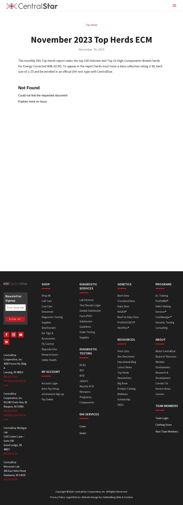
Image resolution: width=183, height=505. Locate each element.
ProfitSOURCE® (126, 322)
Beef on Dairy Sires (128, 317)
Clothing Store (163, 424)
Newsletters (124, 378)
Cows (83, 426)
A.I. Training (161, 295)
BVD (82, 375)
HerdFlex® (123, 327)
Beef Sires (123, 295)
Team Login (161, 418)
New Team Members (166, 431)
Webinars (122, 394)
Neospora (85, 391)
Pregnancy (86, 397)
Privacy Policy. (58, 497)
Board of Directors (165, 356)
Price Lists (123, 351)
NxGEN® (122, 311)
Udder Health (49, 360)
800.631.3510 (10, 376)
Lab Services (87, 300)
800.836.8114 (10, 453)
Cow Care (47, 306)
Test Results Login (90, 305)
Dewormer (47, 311)
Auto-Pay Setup (50, 388)
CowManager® (163, 317)
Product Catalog (126, 388)
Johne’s (84, 381)
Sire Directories (126, 356)
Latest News (124, 367)
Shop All (46, 295)
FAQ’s (120, 404)
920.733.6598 (10, 479)
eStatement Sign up (53, 394)
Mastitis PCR (87, 386)
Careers (159, 394)
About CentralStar (165, 351)
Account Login (50, 383)
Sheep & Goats (50, 354)
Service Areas (162, 388)
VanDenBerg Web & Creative (118, 497)
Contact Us (161, 383)
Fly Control (48, 344)
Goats (83, 433)
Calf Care (47, 301)
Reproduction (49, 349)
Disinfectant (49, 327)
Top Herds (91, 25)
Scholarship (123, 399)
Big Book (122, 383)
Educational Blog (126, 362)
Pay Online (47, 399)
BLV (82, 370)
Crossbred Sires (126, 301)
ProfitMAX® (161, 301)
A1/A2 (83, 365)
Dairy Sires (123, 306)
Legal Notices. (73, 497)
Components (87, 402)
